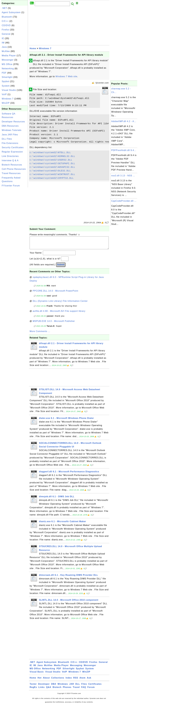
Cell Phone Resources (14, 169)
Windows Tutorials (11, 130)
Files (84, 686)
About (46, 680)
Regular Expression (12, 152)
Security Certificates (13, 147)
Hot (40, 680)
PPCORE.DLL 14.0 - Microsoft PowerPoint (55, 293)
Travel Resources (11, 173)
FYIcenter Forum (11, 186)
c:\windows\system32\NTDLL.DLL (50, 152)
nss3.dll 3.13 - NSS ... (123, 175)
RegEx (33, 690)
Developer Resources (13, 121)
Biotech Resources (12, 165)
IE (3, 38)
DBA (53, 686)
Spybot (5, 81)
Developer (44, 686)
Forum (91, 690)
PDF (4, 73)
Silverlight (7, 77)
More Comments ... (40, 334)
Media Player (9, 55)
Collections (57, 680)
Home (33, 48)
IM (3, 43)
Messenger (8, 60)
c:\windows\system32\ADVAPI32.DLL (52, 167)
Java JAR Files (10, 134)
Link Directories (10, 156)
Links (41, 690)
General (6, 34)
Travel (76, 690)
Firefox (5, 30)
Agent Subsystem (11, 12)
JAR (71, 686)
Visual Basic (37, 674)
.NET (4, 8)
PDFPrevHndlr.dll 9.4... (123, 150)
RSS (75, 680)
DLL (77, 686)
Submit (60, 267)
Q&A (48, 690)
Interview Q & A (10, 160)
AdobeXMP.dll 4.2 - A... (123, 121)
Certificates (95, 686)
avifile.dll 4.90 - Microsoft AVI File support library (59, 314)
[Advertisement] (14, 228)
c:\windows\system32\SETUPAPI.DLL (52, 163)
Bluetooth (7, 17)
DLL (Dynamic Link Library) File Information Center (60, 304)
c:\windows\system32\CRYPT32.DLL (52, 178)
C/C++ (5, 21)
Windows (62, 686)
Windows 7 (7, 99)
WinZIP (6, 103)
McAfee (6, 51)
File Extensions (10, 143)
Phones (67, 690)
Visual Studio (9, 90)
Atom (82, 680)
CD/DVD (6, 25)
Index (69, 680)
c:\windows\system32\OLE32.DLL (50, 170)
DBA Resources (10, 126)
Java (4, 47)
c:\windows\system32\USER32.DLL (51, 160)
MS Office (7, 64)
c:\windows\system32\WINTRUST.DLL (52, 174)
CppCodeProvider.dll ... (123, 201)
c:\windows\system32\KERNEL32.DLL (52, 156)
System (6, 86)
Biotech (57, 690)
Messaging (76, 668)
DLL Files (7, 139)
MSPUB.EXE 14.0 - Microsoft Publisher (54, 324)
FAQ (83, 690)
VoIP (4, 94)
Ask (89, 680)
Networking (8, 68)
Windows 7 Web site (66, 76)
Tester (33, 686)
